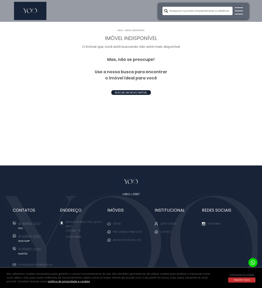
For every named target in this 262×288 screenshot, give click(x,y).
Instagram (214, 223)
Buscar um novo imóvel (131, 92)
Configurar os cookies (242, 274)
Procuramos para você (127, 232)
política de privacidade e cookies (69, 281)
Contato (165, 232)
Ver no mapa (73, 237)
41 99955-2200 (37, 226)
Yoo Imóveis (131, 182)
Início (120, 30)
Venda (117, 223)
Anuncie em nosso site (127, 240)
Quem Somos (168, 223)
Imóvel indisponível (135, 30)
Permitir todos (242, 280)
